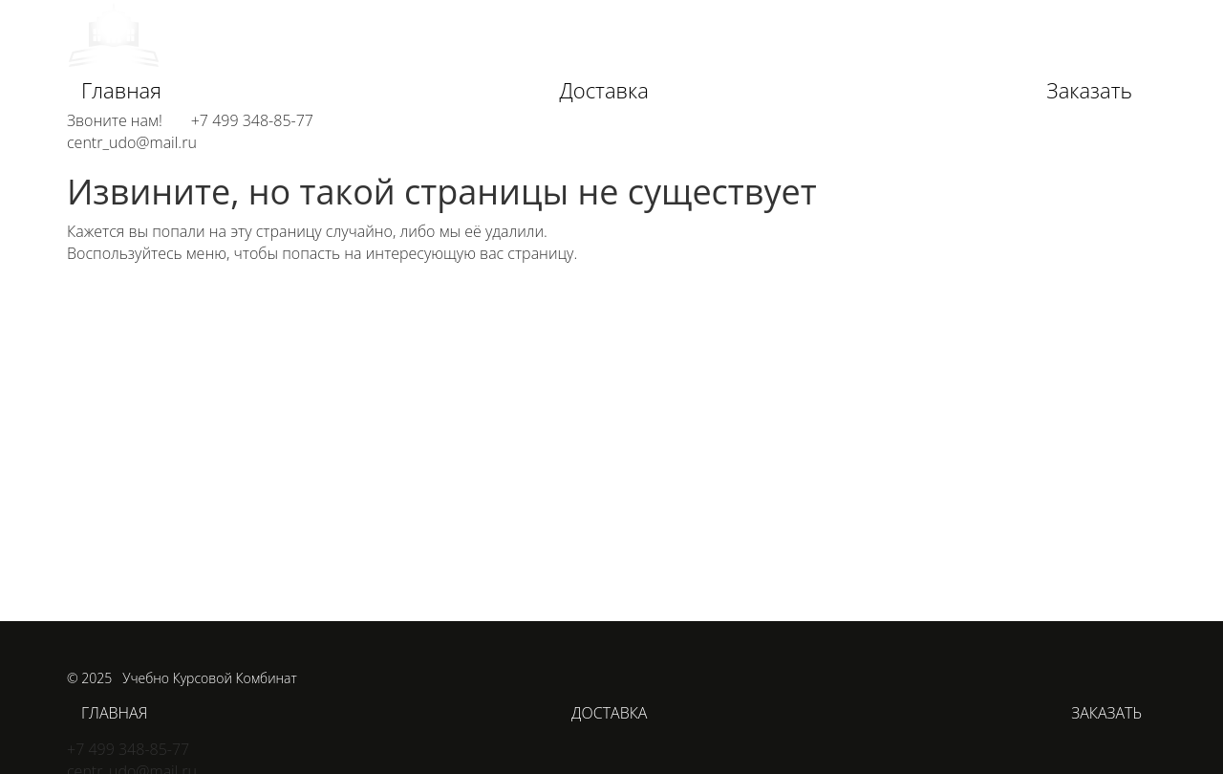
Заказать (1089, 89)
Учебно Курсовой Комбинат (209, 678)
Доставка (603, 89)
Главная (121, 89)
